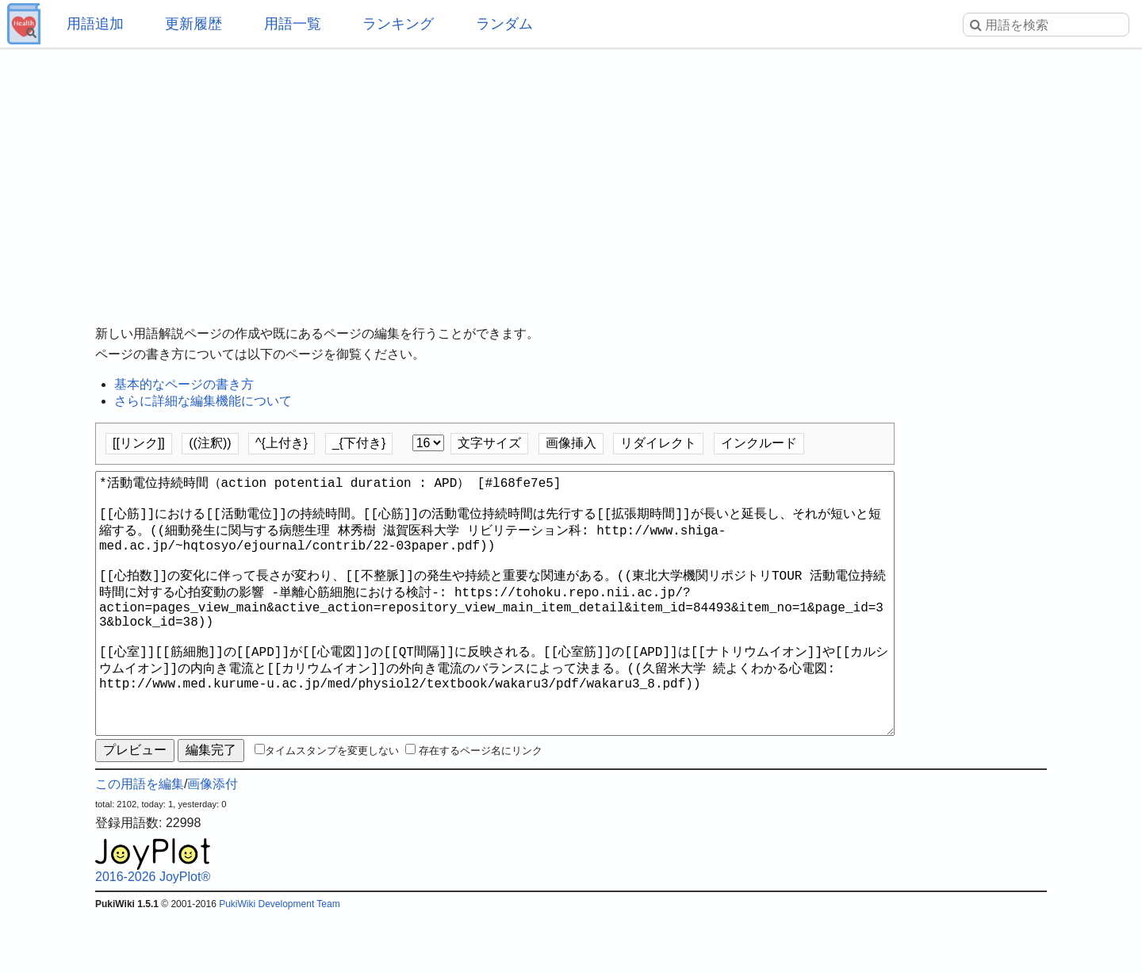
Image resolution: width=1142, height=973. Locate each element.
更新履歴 (193, 24)
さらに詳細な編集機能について (203, 401)
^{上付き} (281, 443)
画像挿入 (571, 443)
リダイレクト (658, 443)
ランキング (398, 24)
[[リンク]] (139, 443)
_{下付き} (359, 443)
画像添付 (212, 841)
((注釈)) (210, 443)
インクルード (759, 443)
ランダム (504, 24)
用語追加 (95, 24)
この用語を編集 (139, 841)
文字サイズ (489, 443)
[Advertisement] (571, 174)
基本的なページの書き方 (184, 384)
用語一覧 (292, 24)
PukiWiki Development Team (279, 961)
